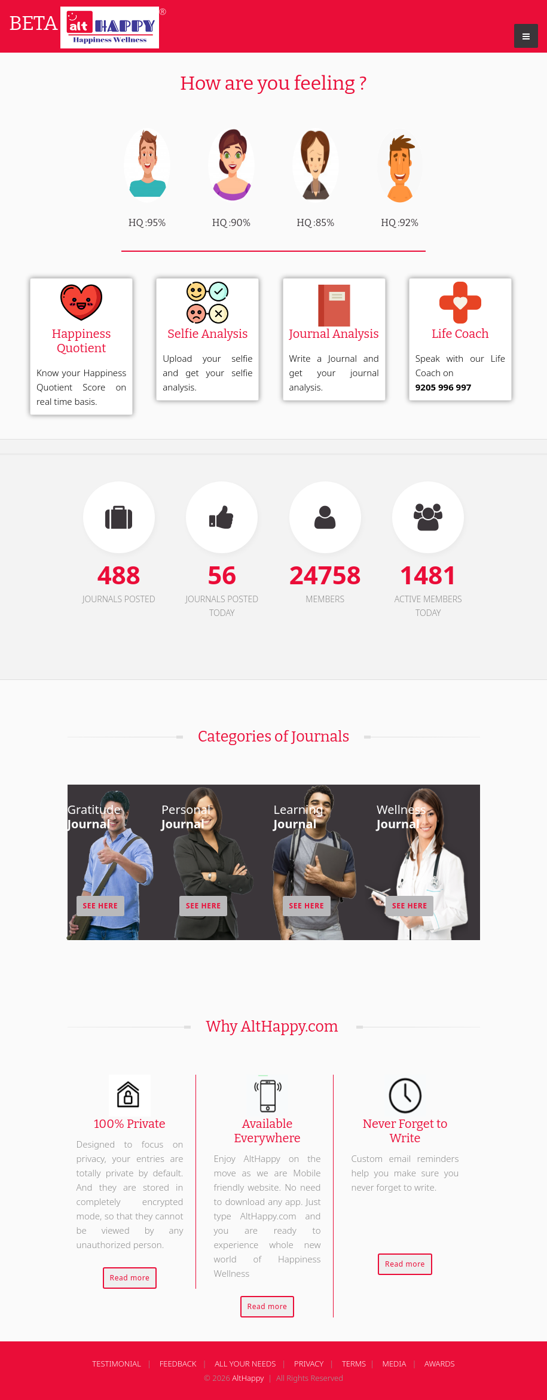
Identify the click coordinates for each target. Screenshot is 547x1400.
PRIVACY (308, 1363)
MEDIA (395, 1363)
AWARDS (439, 1363)
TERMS (354, 1363)
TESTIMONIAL (116, 1363)
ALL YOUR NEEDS (245, 1363)
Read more (130, 1278)
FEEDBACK (178, 1363)
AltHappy (248, 1377)
